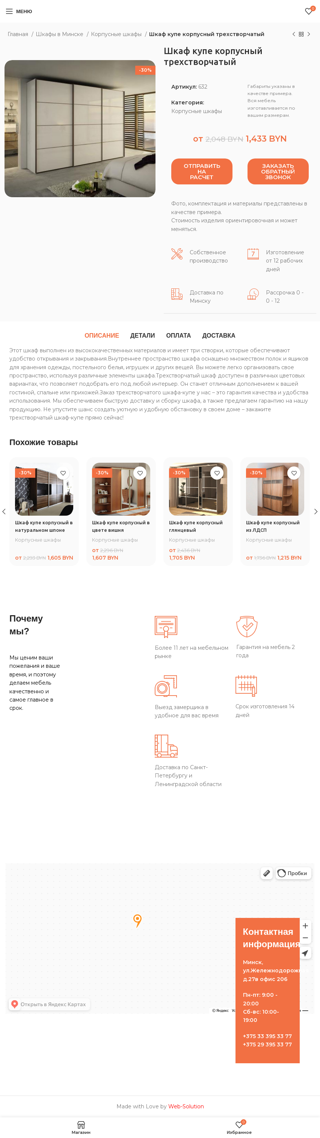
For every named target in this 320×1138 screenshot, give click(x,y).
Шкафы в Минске (60, 34)
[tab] (102, 336)
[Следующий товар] (308, 34)
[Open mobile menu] (19, 11)
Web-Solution (186, 1106)
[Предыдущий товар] (293, 34)
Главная (19, 34)
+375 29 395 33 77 (267, 1044)
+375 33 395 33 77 (267, 1036)
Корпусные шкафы (117, 34)
